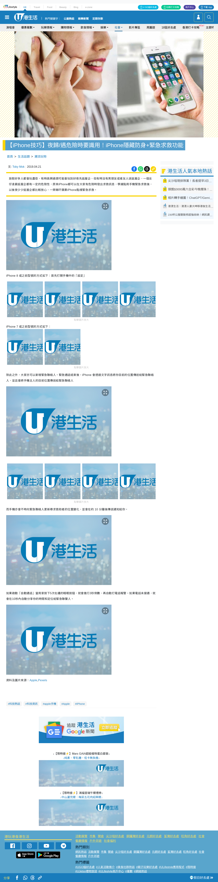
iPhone (81, 703)
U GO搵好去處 (150, 7)
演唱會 (10, 27)
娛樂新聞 (83, 18)
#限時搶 (191, 867)
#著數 (129, 871)
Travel (37, 7)
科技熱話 (14, 703)
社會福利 (110, 841)
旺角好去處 (188, 836)
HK (25, 7)
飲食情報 (86, 27)
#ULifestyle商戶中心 (111, 871)
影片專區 (134, 27)
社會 (117, 27)
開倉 (101, 836)
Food (49, 7)
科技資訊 (32, 703)
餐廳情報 (81, 841)
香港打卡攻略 (190, 27)
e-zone (88, 7)
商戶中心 (189, 7)
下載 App (207, 7)
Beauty (62, 7)
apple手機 (50, 703)
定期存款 (97, 18)
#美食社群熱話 (125, 867)
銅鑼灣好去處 (135, 836)
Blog (76, 7)
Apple (33, 680)
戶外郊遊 (96, 841)
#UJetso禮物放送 (86, 871)
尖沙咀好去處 (115, 836)
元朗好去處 (154, 836)
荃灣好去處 (171, 836)
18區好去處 (168, 27)
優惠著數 (26, 27)
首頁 (10, 156)
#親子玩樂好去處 (147, 867)
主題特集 (211, 27)
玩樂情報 (46, 27)
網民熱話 (81, 851)
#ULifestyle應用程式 (171, 867)
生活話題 (24, 156)
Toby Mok (18, 166)
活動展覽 (81, 836)
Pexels (42, 680)
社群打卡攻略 (172, 7)
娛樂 (103, 27)
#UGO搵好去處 (85, 867)
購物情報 (66, 27)
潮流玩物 (40, 156)
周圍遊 (151, 27)
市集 (93, 836)
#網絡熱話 (140, 871)
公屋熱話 (69, 18)
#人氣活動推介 (105, 867)
